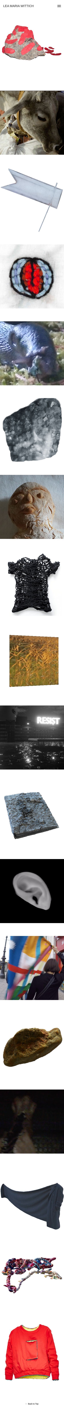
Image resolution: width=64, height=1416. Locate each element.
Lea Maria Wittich (18, 6)
